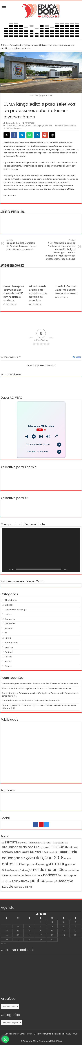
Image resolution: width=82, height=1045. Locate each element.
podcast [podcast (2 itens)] (7, 881)
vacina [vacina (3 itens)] (27, 887)
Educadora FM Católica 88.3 (19, 1033)
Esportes (9, 628)
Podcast (9, 652)
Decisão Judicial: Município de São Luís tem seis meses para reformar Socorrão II (22, 245)
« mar (3, 943)
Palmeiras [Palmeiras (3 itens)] (64, 875)
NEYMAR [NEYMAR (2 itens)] (38, 875)
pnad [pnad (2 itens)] (74, 875)
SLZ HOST (72, 1033)
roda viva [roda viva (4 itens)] (66, 881)
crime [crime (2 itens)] (48, 852)
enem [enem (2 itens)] (67, 858)
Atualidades (17, 45)
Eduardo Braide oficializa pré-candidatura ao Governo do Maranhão (38, 293)
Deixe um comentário (67, 125)
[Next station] (26, 436)
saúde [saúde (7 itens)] (7, 886)
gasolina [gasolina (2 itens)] (70, 864)
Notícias (48, 125)
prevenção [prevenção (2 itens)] (52, 881)
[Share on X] (7, 135)
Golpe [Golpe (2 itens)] (5, 870)
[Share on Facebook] (14, 135)
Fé (6, 633)
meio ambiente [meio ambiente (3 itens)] (23, 875)
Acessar (76, 356)
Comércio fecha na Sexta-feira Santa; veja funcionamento (66, 290)
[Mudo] (71, 569)
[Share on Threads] (52, 135)
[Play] (33, 436)
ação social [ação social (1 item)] (44, 847)
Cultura (8, 614)
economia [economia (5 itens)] (68, 851)
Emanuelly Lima (13, 123)
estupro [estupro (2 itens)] (26, 864)
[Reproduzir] (5, 569)
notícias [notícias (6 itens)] (50, 874)
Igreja (8, 637)
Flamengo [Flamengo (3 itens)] (43, 864)
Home (4, 45)
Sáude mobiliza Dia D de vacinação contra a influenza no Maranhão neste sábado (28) (39, 707)
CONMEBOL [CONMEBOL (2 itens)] (15, 852)
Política (8, 661)
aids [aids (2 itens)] (32, 842)
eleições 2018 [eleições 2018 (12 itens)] (49, 857)
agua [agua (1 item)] (27, 843)
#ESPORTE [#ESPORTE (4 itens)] (9, 842)
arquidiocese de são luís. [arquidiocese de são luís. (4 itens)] (21, 847)
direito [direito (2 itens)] (55, 852)
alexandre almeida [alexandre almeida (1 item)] (60, 843)
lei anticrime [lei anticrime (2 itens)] (72, 870)
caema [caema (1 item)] (75, 847)
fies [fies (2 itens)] (34, 864)
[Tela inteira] (76, 569)
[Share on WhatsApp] (29, 135)
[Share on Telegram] (22, 135)
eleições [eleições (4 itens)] (27, 858)
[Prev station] (41, 436)
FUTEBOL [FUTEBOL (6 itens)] (57, 863)
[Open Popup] (55, 436)
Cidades (22, 125)
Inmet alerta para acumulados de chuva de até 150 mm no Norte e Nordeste (14, 293)
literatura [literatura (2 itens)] (7, 875)
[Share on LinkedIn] (37, 135)
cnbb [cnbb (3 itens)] (5, 852)
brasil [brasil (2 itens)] (69, 847)
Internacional (11, 642)
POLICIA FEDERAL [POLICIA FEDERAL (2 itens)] (21, 881)
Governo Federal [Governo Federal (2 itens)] (18, 870)
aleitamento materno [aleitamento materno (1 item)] (43, 843)
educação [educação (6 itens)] (11, 857)
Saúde (8, 666)
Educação (10, 623)
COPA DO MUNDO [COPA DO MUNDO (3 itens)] (33, 852)
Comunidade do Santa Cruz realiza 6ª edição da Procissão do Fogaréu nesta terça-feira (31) (40, 694)
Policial (8, 656)
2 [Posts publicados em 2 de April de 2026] (52, 921)
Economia (10, 619)
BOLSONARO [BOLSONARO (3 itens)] (58, 847)
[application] (41, 550)
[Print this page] (45, 135)
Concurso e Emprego (35, 125)
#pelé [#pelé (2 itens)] (21, 842)
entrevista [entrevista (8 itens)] (12, 864)
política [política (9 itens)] (38, 880)
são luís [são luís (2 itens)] (18, 887)
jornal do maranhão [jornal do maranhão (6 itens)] (46, 869)
